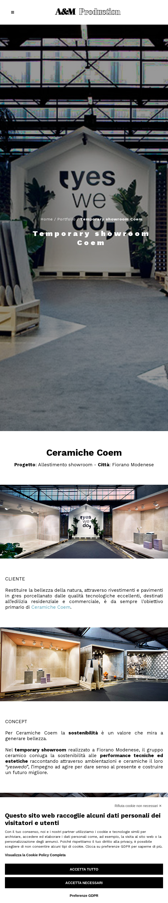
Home (47, 219)
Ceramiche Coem (50, 607)
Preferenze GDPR (84, 896)
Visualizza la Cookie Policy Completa (35, 855)
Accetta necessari (84, 883)
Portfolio (66, 219)
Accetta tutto (84, 869)
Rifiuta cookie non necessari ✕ (138, 806)
